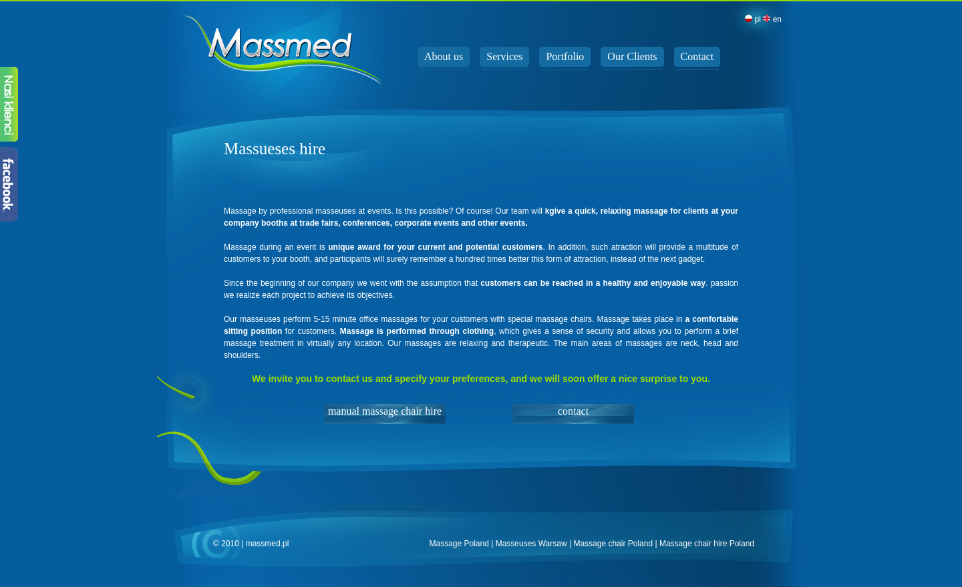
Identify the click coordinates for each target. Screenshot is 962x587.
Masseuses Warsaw (531, 543)
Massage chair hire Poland (706, 543)
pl (753, 19)
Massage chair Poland (613, 543)
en (772, 19)
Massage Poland (458, 543)
